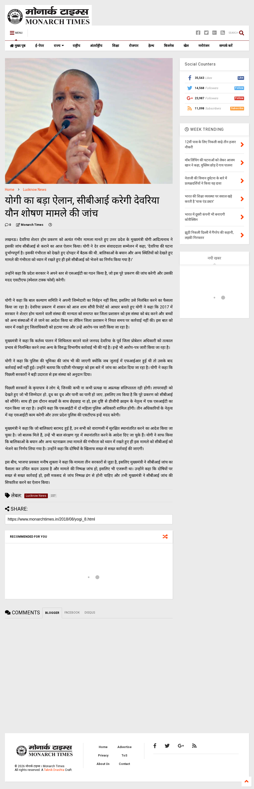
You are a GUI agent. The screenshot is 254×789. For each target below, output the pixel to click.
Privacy (103, 755)
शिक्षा (115, 46)
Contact (124, 764)
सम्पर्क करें (225, 46)
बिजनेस (169, 46)
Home (9, 190)
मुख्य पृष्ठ (17, 46)
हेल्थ (151, 46)
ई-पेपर (39, 46)
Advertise (124, 747)
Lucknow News (34, 190)
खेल (186, 46)
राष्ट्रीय (76, 46)
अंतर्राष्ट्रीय (96, 46)
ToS (124, 755)
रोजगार (133, 46)
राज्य (59, 46)
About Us (103, 764)
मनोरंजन (203, 46)
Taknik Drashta (54, 770)
